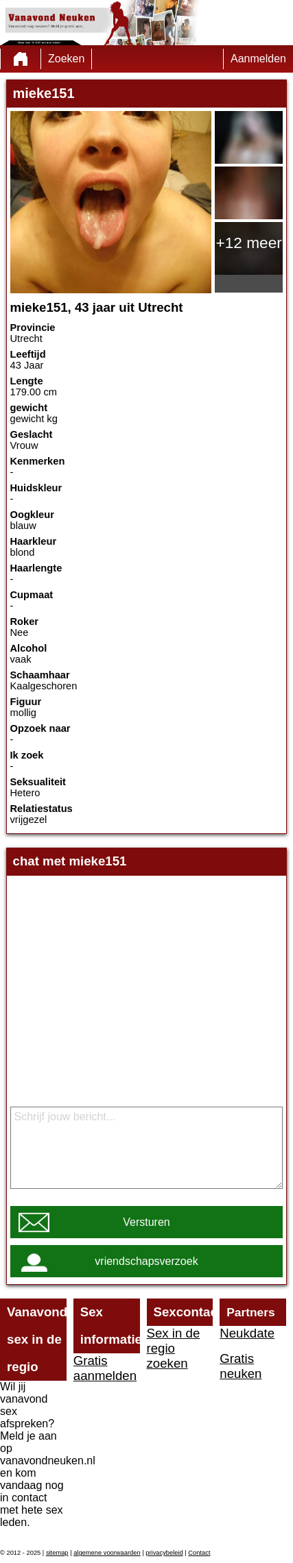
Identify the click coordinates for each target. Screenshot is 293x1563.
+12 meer (249, 242)
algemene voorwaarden (107, 1552)
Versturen (146, 1222)
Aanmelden (258, 58)
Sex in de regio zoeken (173, 1348)
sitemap (57, 1552)
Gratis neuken (240, 1366)
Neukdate (247, 1333)
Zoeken (66, 58)
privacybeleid (164, 1552)
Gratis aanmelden (105, 1368)
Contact (199, 1552)
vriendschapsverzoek (146, 1261)
